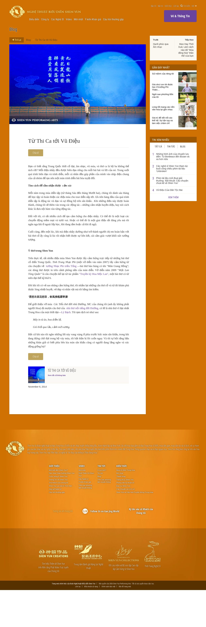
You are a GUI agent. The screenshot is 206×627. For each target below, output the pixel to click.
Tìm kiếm (185, 6)
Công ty (45, 19)
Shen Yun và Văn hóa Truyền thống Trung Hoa (134, 529)
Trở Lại (15, 40)
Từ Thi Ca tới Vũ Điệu (46, 39)
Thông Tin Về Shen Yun (58, 517)
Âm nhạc (119, 510)
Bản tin (160, 6)
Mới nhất (78, 19)
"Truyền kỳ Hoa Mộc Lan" (52, 301)
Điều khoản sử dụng (91, 623)
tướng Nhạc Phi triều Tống (95, 287)
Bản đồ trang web (125, 623)
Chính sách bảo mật (108, 623)
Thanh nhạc (121, 513)
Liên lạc (176, 6)
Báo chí (153, 6)
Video (69, 19)
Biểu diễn (34, 19)
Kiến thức (168, 6)
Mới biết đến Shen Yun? (58, 507)
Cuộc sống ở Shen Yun (58, 513)
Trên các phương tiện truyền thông (85, 523)
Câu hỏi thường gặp (113, 19)
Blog (28, 39)
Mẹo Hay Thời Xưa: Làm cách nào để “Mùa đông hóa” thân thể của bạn (186, 50)
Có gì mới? (102, 507)
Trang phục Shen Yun (125, 517)
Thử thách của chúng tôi (58, 520)
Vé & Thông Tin (180, 16)
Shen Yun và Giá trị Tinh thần (60, 523)
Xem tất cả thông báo (57, 412)
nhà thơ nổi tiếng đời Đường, (103, 335)
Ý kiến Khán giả (93, 19)
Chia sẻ (36, 152)
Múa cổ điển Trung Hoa (125, 507)
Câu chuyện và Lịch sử (125, 526)
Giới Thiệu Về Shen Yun (86, 511)
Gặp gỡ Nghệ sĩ (55, 526)
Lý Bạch (101, 339)
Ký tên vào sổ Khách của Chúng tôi (141, 548)
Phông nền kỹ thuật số (125, 520)
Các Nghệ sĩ (83, 516)
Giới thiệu (54, 503)
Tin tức (171, 146)
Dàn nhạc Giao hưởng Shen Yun (62, 510)
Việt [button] (194, 6)
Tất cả (158, 146)
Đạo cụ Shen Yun (123, 523)
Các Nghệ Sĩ (57, 19)
